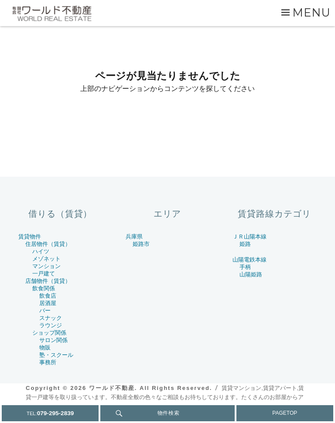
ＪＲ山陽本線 (249, 236)
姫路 (245, 244)
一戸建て (43, 273)
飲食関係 (43, 288)
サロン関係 (53, 340)
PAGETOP (284, 413)
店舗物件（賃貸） (48, 281)
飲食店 (47, 295)
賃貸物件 (29, 236)
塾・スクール (56, 355)
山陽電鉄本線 (249, 259)
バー (45, 310)
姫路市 (141, 244)
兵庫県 (134, 236)
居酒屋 (47, 303)
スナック (50, 318)
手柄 (245, 267)
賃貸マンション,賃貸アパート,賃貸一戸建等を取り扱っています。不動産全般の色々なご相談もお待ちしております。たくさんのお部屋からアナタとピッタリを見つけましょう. (165, 397)
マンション (46, 266)
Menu (312, 12)
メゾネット (46, 258)
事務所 (47, 362)
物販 (45, 347)
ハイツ (40, 251)
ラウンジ (50, 325)
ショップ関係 (49, 332)
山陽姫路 (250, 274)
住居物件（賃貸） (48, 244)
